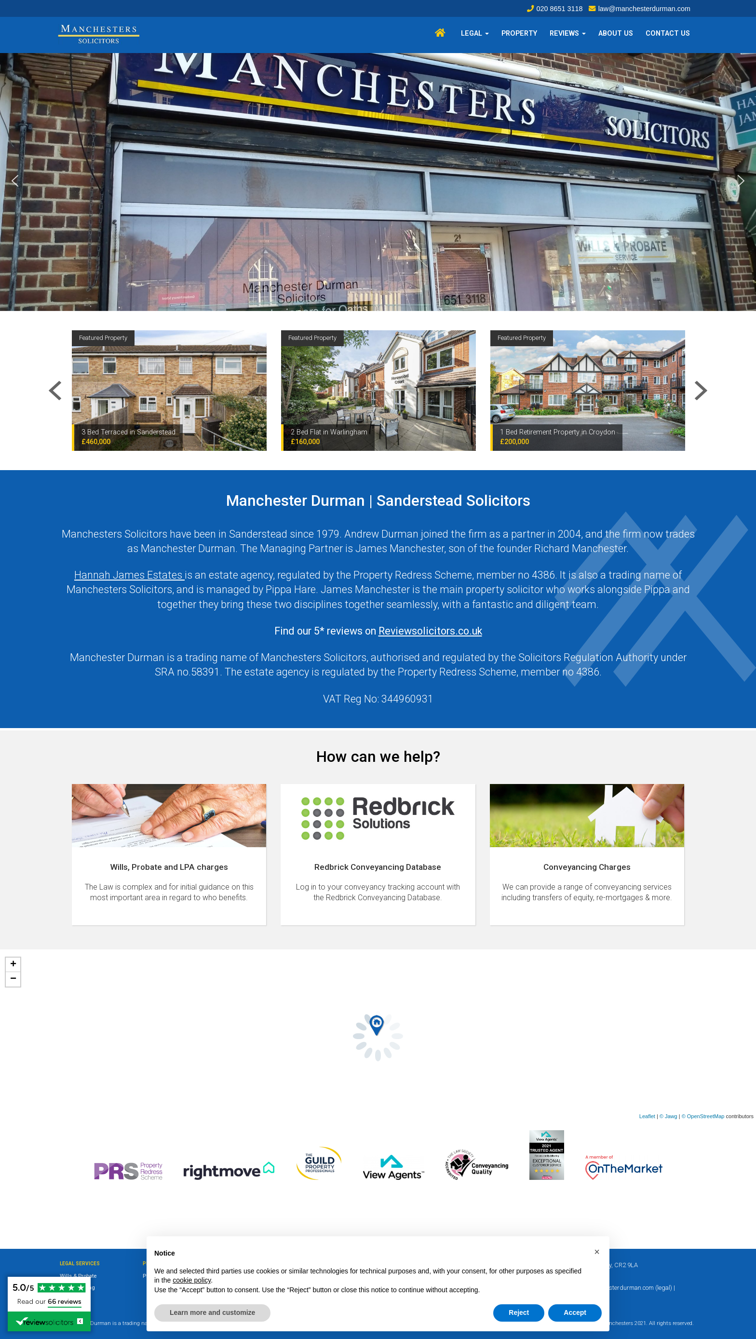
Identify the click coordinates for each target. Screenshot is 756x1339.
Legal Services (80, 1263)
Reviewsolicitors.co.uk (430, 631)
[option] (169, 390)
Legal (475, 33)
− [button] (13, 979)
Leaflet (647, 1116)
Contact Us (668, 33)
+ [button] (13, 965)
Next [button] (701, 390)
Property (519, 33)
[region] (378, 181)
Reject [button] (519, 1312)
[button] (15, 181)
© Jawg (668, 1116)
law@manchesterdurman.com (644, 9)
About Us (615, 33)
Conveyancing (77, 1288)
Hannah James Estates (129, 575)
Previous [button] (55, 390)
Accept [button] (575, 1312)
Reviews (568, 33)
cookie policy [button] (192, 1280)
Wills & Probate (78, 1276)
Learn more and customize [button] (212, 1312)
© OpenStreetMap (703, 1116)
